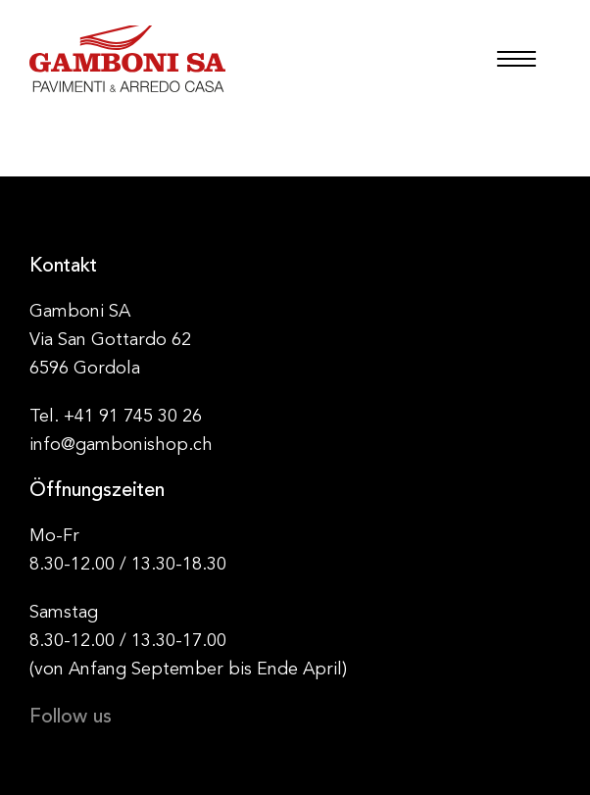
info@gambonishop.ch (121, 445)
